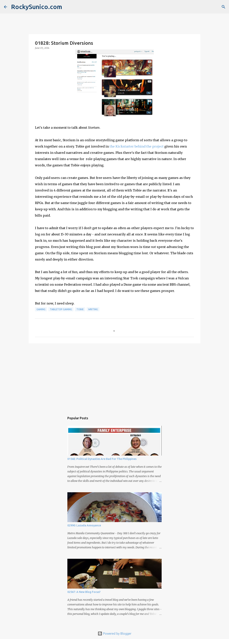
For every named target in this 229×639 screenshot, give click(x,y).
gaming (41, 309)
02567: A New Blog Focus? (84, 591)
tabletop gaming (61, 309)
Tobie (80, 309)
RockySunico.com (36, 6)
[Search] (223, 7)
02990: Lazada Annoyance (84, 525)
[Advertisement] (114, 376)
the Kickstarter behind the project (137, 146)
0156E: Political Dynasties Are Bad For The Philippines (101, 458)
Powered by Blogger (114, 633)
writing (93, 309)
